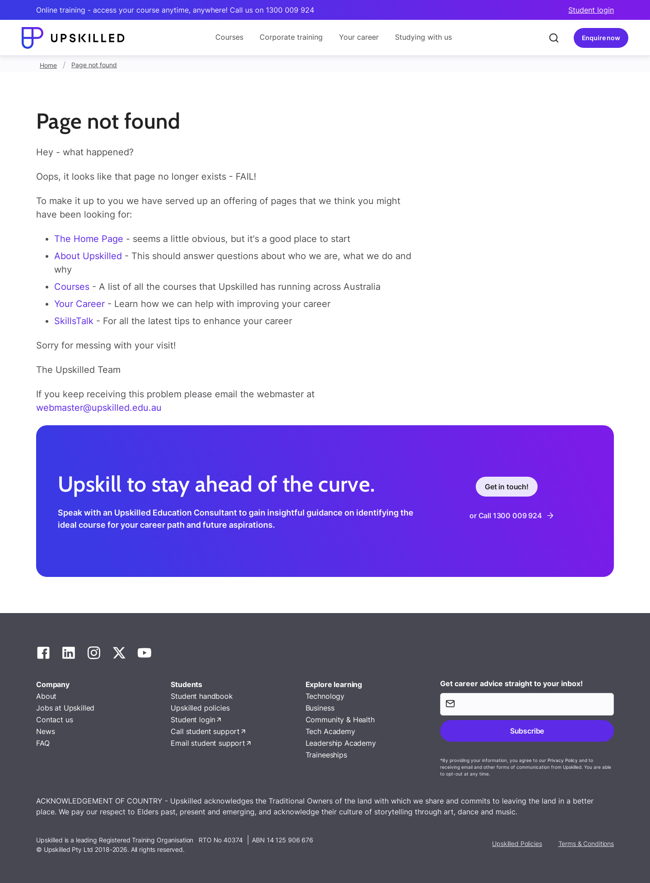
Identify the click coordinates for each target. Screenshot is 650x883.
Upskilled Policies (517, 843)
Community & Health (340, 719)
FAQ (43, 743)
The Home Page (88, 238)
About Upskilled (88, 256)
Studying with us (423, 37)
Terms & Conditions (586, 843)
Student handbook (201, 696)
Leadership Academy (341, 743)
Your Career (80, 303)
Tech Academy (330, 731)
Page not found (94, 65)
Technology (325, 696)
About (46, 696)
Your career (359, 37)
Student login (591, 9)
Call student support (205, 731)
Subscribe (527, 731)
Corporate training (291, 37)
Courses (229, 37)
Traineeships (326, 754)
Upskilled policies (200, 707)
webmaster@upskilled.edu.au (99, 407)
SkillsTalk (73, 321)
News (45, 731)
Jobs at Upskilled (65, 707)
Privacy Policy (563, 760)
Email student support (208, 743)
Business (320, 707)
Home (48, 65)
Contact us (54, 719)
